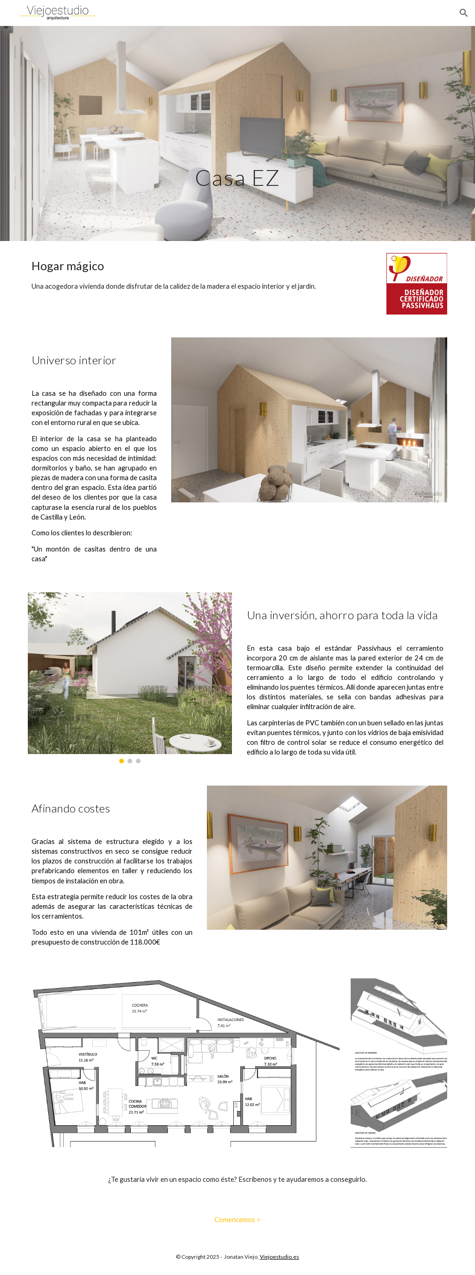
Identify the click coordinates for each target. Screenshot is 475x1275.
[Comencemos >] (237, 1219)
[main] (237, 133)
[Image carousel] (130, 677)
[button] (464, 13)
